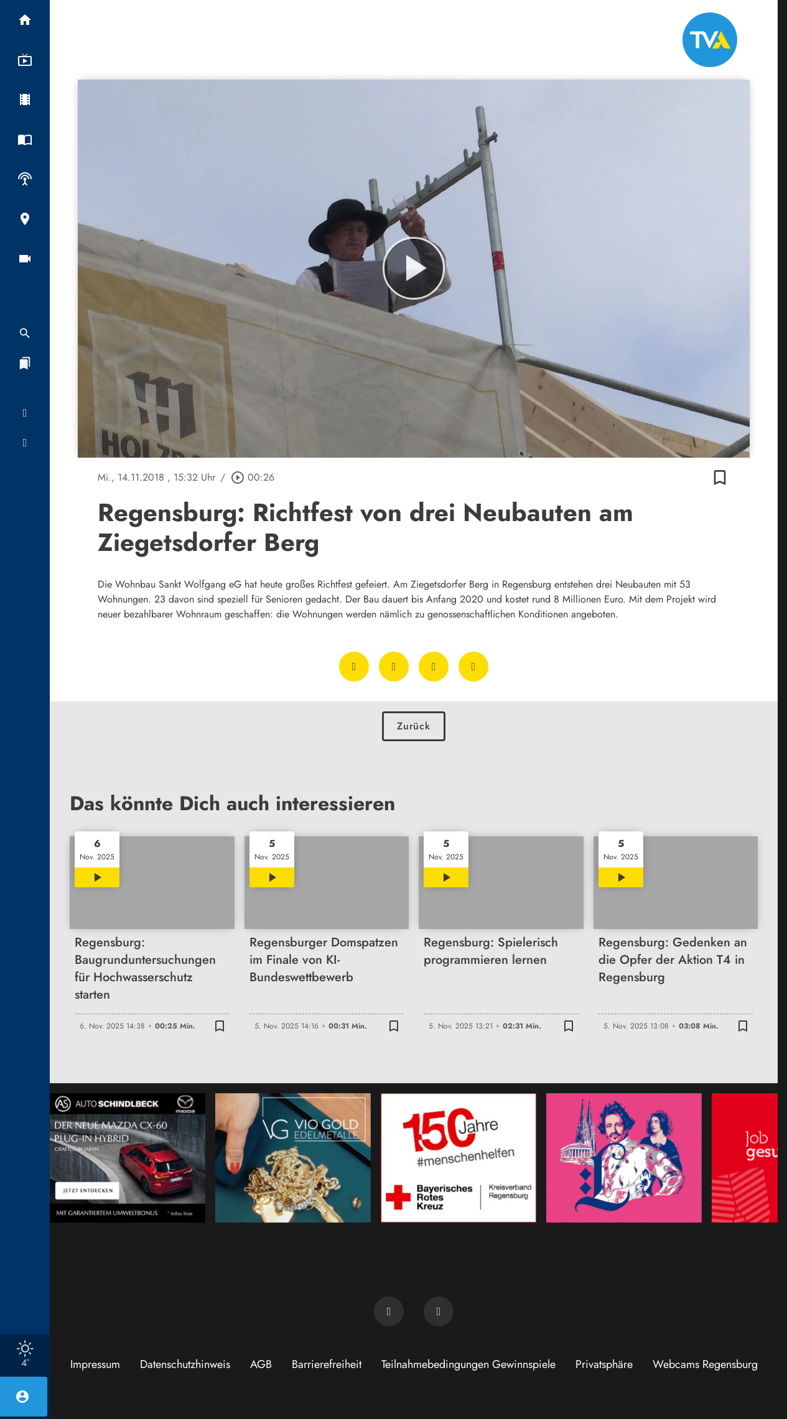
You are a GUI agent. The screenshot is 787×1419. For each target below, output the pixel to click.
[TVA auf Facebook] (389, 1311)
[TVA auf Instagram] (439, 1311)
